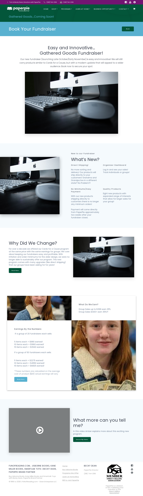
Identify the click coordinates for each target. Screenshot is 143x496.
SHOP (54, 9)
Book (127, 29)
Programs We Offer (70, 473)
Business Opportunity (104, 9)
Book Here (21, 379)
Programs (66, 9)
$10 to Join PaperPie (70, 480)
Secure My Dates (82, 440)
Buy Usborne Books (70, 469)
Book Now (15, 270)
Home (46, 9)
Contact (123, 9)
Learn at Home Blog (70, 476)
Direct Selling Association (114, 492)
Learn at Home (82, 9)
